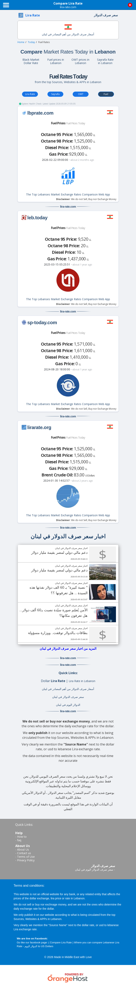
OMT (80, 94)
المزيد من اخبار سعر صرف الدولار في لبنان (68, 648)
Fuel (106, 94)
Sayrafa (55, 94)
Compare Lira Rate (61, 942)
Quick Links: (24, 824)
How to (22, 836)
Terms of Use (26, 857)
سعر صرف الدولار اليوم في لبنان (94, 869)
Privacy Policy (26, 860)
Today (31, 42)
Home (20, 42)
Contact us (24, 853)
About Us (23, 849)
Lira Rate (30, 94)
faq (19, 840)
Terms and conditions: (29, 885)
